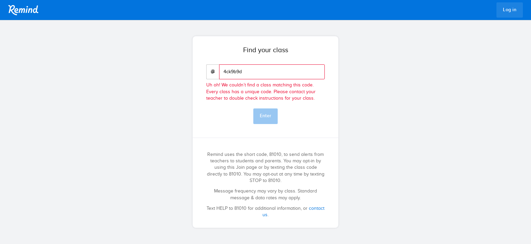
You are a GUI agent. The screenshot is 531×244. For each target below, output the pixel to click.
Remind (23, 10)
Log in (509, 10)
